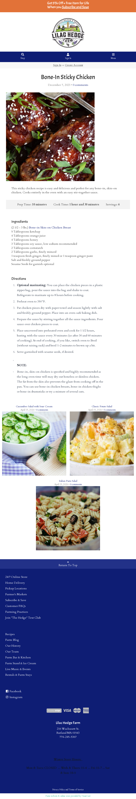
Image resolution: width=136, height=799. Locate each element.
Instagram (13, 697)
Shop (22, 56)
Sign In (68, 56)
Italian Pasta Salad (68, 481)
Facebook (13, 691)
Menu (113, 56)
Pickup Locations (16, 588)
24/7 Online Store (16, 577)
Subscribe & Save (15, 600)
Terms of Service (76, 789)
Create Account (74, 65)
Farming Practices (16, 612)
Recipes (10, 634)
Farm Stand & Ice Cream (20, 663)
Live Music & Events (18, 669)
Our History (13, 646)
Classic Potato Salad (102, 406)
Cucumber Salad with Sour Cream (34, 406)
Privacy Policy (58, 789)
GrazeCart (86, 796)
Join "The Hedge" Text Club (23, 618)
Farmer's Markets (16, 594)
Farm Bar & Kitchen (18, 657)
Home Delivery (15, 583)
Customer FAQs (15, 606)
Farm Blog (12, 640)
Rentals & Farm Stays (18, 675)
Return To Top (68, 563)
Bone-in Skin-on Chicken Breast (50, 228)
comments (80, 85)
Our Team (12, 652)
